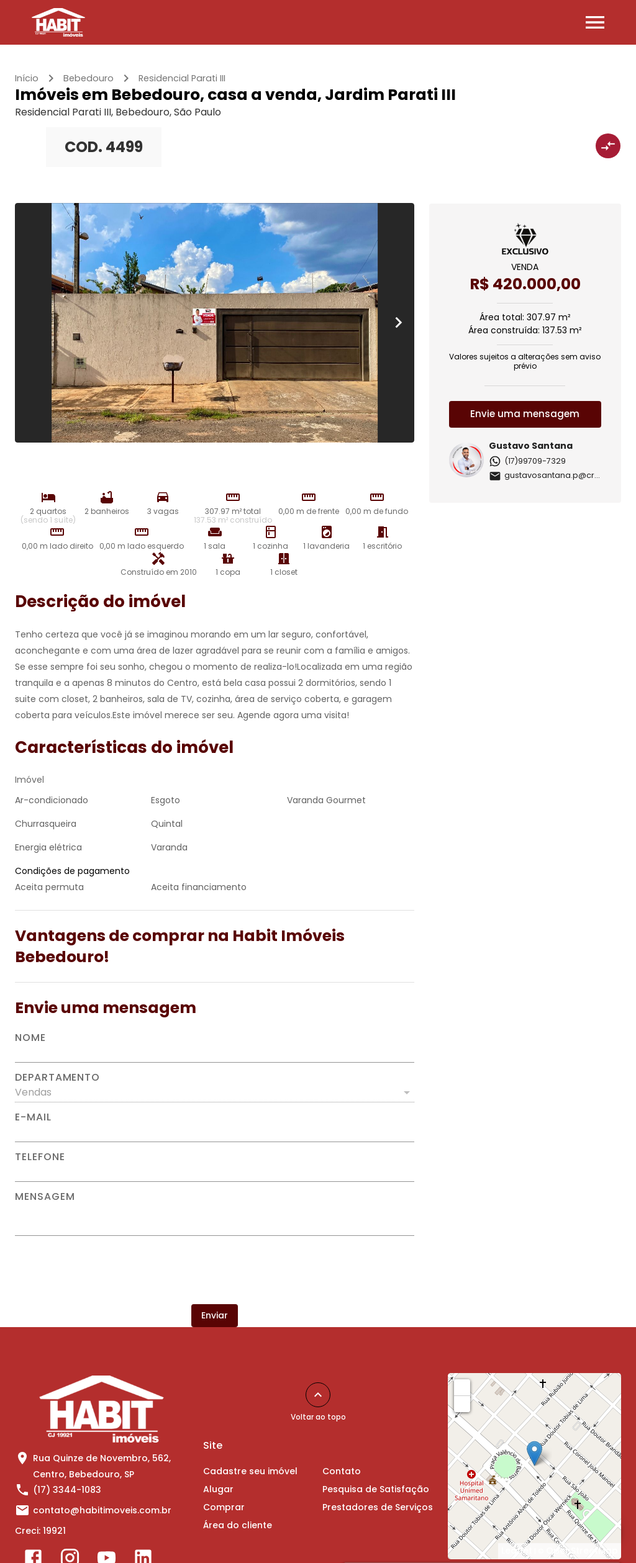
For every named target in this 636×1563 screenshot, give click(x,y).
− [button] (462, 1403)
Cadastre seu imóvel (250, 1471)
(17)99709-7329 (527, 461)
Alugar (218, 1489)
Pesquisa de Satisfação (375, 1489)
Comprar (224, 1507)
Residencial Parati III (182, 78)
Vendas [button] (33, 1092)
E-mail (33, 1117)
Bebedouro (88, 78)
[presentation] (214, 1270)
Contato (341, 1471)
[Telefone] (214, 1172)
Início (27, 78)
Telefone (40, 1157)
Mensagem (45, 1197)
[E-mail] (214, 1132)
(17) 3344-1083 (67, 1490)
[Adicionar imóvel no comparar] (608, 145)
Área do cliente (237, 1525)
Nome (30, 1038)
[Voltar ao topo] (318, 1394)
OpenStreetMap (582, 1550)
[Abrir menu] (595, 22)
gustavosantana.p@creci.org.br (561, 475)
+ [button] (462, 1387)
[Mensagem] (214, 1218)
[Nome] (214, 1053)
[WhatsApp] (603, 1530)
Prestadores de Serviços (377, 1507)
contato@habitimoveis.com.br (102, 1510)
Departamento (57, 1078)
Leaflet (516, 1550)
